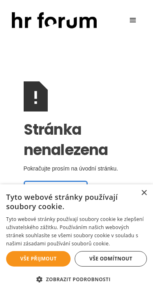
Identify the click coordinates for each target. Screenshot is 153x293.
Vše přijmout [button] (38, 258)
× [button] (144, 193)
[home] (52, 20)
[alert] (76, 238)
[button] (133, 20)
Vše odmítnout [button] (110, 258)
